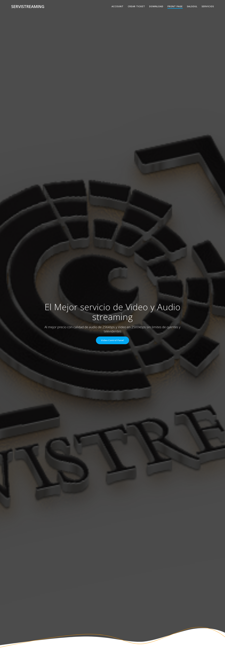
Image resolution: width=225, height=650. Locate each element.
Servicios (208, 6)
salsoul (192, 6)
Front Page (175, 6)
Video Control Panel (112, 340)
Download (156, 6)
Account (117, 6)
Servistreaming (27, 7)
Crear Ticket (136, 6)
